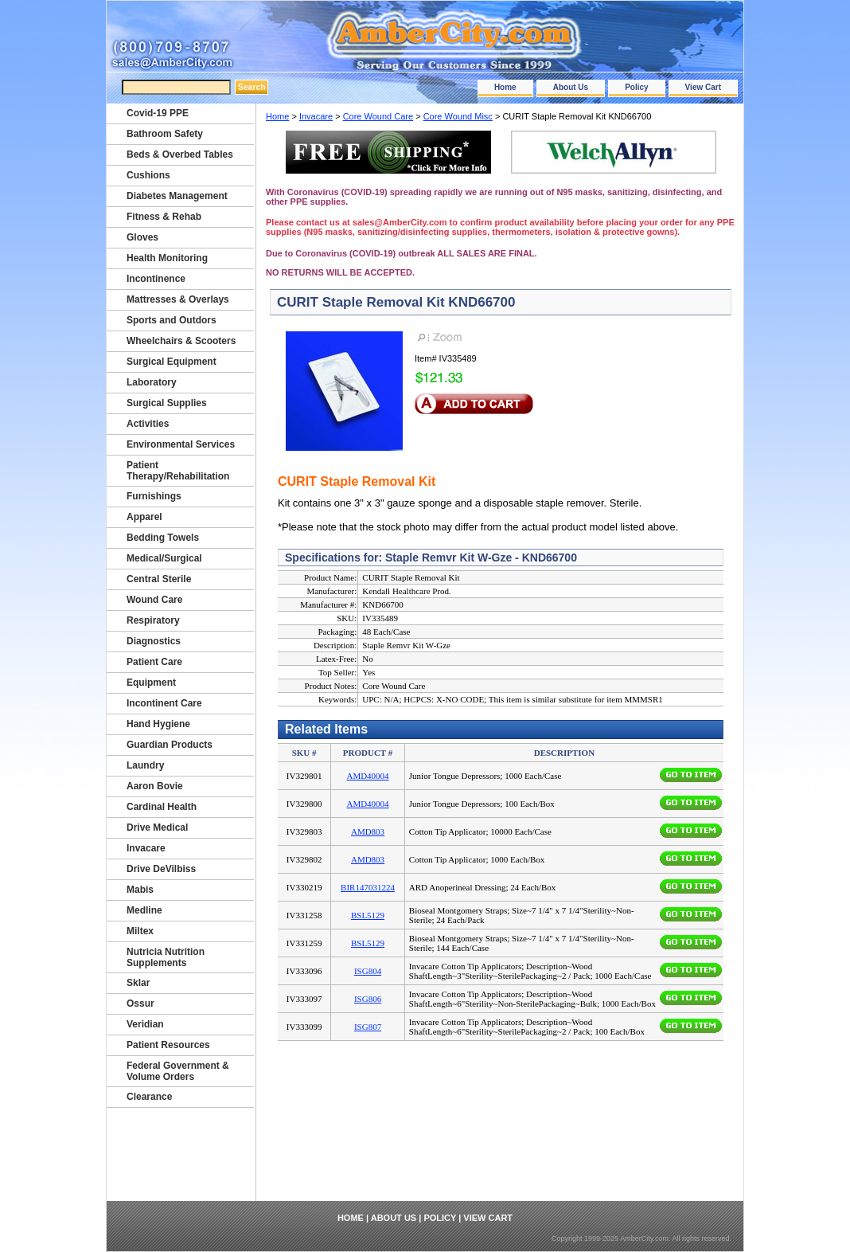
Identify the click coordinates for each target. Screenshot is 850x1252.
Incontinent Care (164, 703)
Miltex (140, 931)
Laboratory (152, 382)
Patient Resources (168, 1045)
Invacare (316, 116)
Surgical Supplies (167, 403)
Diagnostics (154, 641)
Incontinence (156, 278)
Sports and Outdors (171, 320)
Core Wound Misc (458, 116)
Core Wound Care (378, 116)
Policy (636, 87)
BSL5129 (367, 915)
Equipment (151, 682)
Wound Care (154, 599)
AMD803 (367, 831)
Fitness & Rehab (164, 216)
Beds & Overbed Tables (180, 154)
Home (505, 87)
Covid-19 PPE (158, 113)
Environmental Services (181, 444)
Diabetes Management (177, 195)
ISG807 (367, 1026)
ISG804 (367, 971)
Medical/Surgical (164, 558)
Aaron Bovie (155, 786)
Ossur (140, 1003)
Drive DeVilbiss (161, 868)
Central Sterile (159, 579)
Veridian (145, 1024)
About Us (570, 87)
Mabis (140, 889)
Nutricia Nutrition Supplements (166, 957)
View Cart (703, 87)
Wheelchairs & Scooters (181, 340)
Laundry (145, 765)
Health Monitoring (167, 258)
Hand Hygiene (158, 724)
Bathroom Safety (165, 133)
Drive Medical (157, 827)
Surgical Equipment (171, 361)
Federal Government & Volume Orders (178, 1071)
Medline (144, 910)
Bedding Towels (163, 537)
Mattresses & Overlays (178, 299)
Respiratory (153, 620)
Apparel (144, 516)
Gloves (142, 237)
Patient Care (154, 661)
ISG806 (367, 999)
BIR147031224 (368, 887)
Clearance (149, 1096)
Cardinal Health (162, 806)
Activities (148, 423)
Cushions (148, 175)
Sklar (138, 982)
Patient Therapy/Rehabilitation (178, 471)
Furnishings (154, 496)
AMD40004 (367, 776)
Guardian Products (169, 744)
